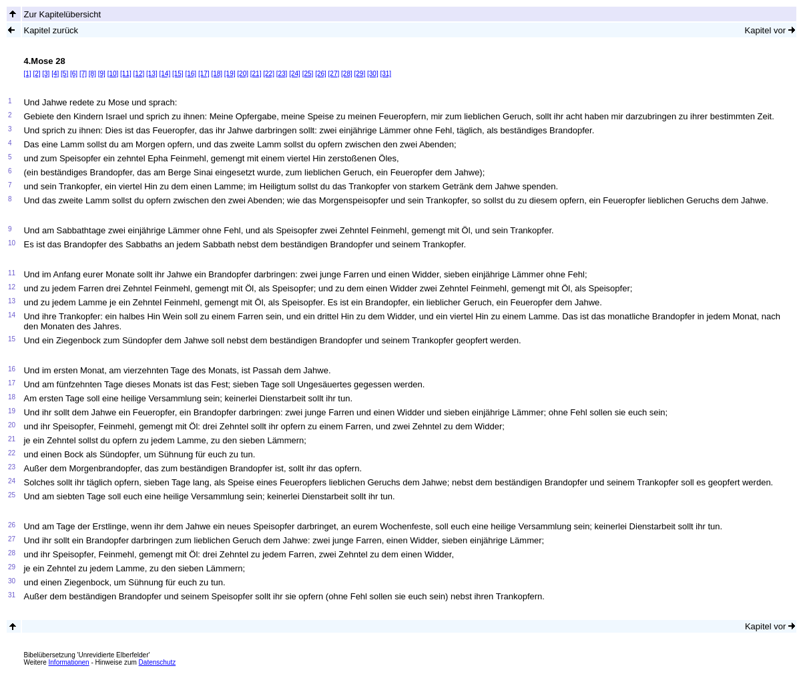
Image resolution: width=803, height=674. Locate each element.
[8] (92, 73)
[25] (308, 73)
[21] (256, 73)
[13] (152, 73)
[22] (268, 73)
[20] (242, 73)
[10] (113, 73)
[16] (190, 73)
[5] (64, 73)
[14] (165, 73)
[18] (216, 73)
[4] (55, 73)
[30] (372, 73)
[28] (346, 73)
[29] (360, 73)
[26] (320, 73)
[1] (27, 73)
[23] (282, 73)
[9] (101, 73)
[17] (204, 73)
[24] (294, 73)
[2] (36, 73)
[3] (45, 73)
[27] (334, 73)
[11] (125, 73)
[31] (385, 73)
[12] (139, 73)
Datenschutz (157, 662)
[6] (73, 73)
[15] (178, 73)
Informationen (69, 662)
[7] (83, 73)
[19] (230, 73)
